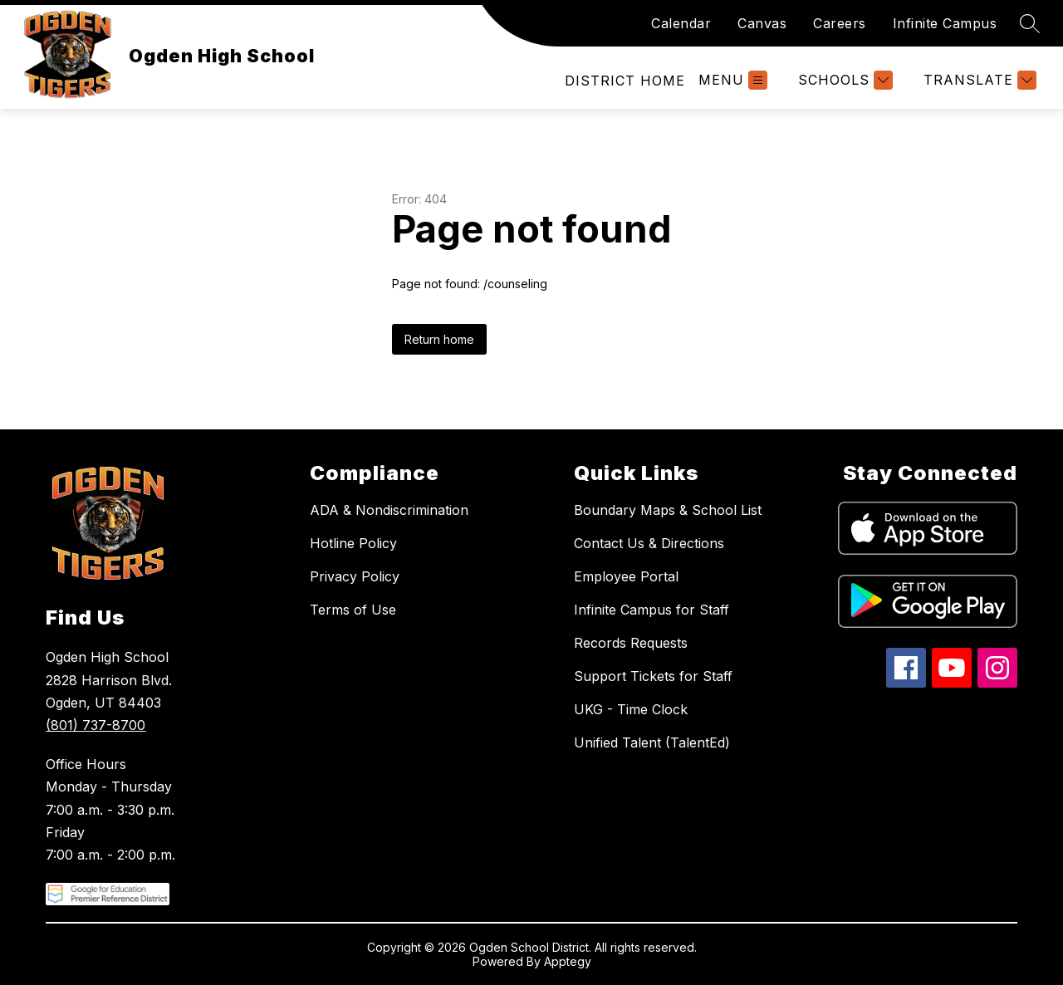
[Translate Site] (977, 80)
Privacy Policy (354, 576)
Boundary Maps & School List (668, 510)
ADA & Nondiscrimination (389, 510)
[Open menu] (732, 80)
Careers (839, 23)
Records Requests (631, 643)
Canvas (761, 23)
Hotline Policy (353, 543)
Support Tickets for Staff (653, 676)
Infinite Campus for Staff (651, 609)
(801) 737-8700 (95, 725)
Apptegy (567, 961)
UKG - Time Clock (631, 709)
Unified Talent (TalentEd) (652, 742)
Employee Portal (626, 576)
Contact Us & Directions (649, 543)
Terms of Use (353, 609)
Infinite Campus (945, 23)
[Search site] (1030, 23)
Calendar (681, 23)
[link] (625, 80)
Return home (439, 339)
